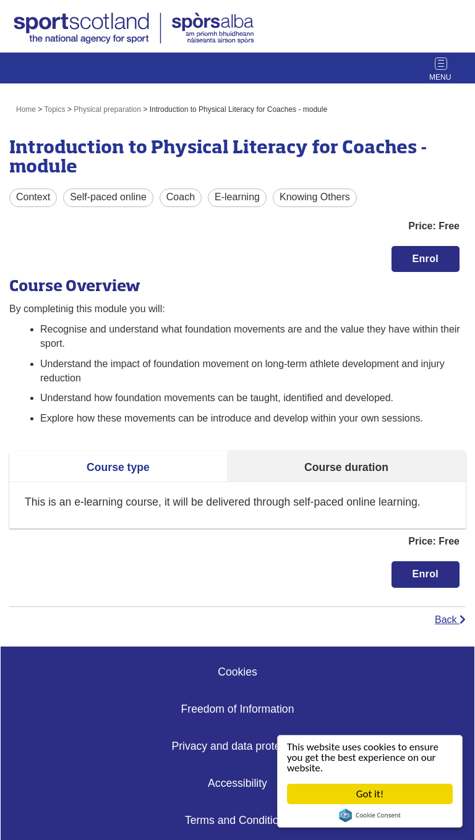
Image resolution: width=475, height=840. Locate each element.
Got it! (369, 793)
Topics (55, 109)
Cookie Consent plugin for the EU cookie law (370, 815)
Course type (118, 467)
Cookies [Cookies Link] (237, 672)
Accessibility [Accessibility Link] (237, 783)
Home (26, 109)
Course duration (346, 467)
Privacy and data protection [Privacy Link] (237, 746)
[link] (135, 30)
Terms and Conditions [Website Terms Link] (237, 820)
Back (450, 619)
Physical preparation (107, 109)
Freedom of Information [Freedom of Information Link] (237, 709)
